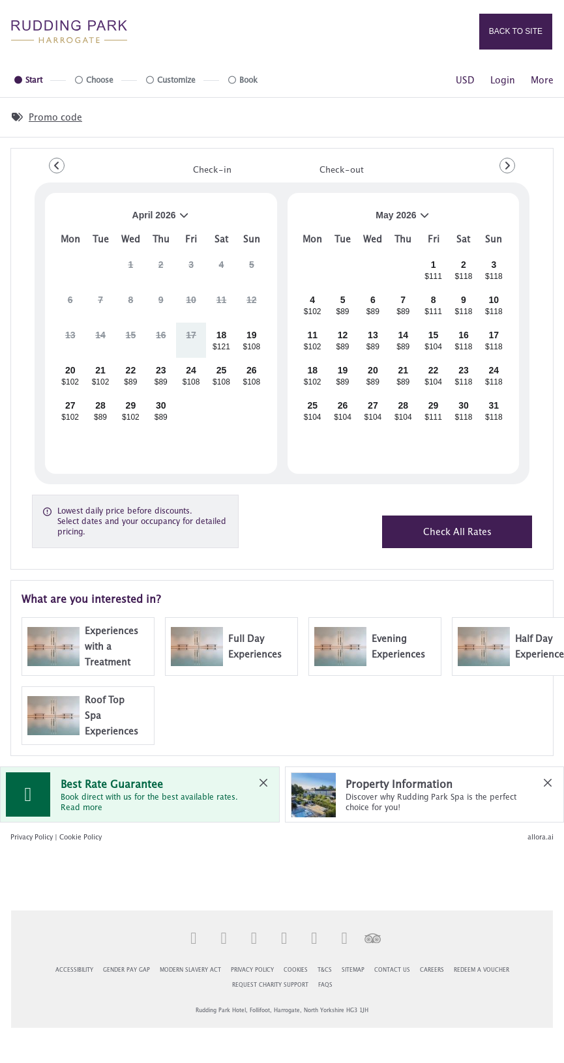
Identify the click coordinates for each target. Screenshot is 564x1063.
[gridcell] (130, 269)
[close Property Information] (547, 782)
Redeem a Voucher (481, 970)
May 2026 (364, 220)
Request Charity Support (270, 985)
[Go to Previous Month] (56, 165)
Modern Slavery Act (190, 970)
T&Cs (325, 970)
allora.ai (540, 837)
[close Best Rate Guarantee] (263, 782)
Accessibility (74, 970)
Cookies (296, 970)
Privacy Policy (31, 837)
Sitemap (353, 970)
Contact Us (392, 970)
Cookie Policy (80, 837)
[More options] (542, 80)
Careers (432, 970)
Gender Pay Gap (126, 970)
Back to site (515, 31)
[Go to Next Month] (507, 165)
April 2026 (122, 220)
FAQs (325, 985)
